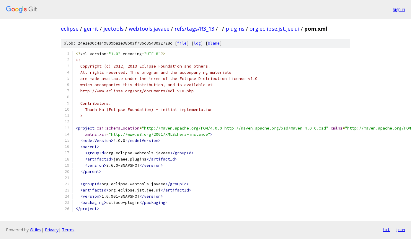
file (182, 43)
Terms (68, 230)
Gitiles (35, 230)
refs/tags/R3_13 (194, 28)
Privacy (51, 230)
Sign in (399, 9)
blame (214, 43)
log (197, 43)
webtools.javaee (149, 28)
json (400, 229)
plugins (235, 28)
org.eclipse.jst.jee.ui (274, 28)
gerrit (91, 28)
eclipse (70, 28)
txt (386, 229)
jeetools (113, 28)
